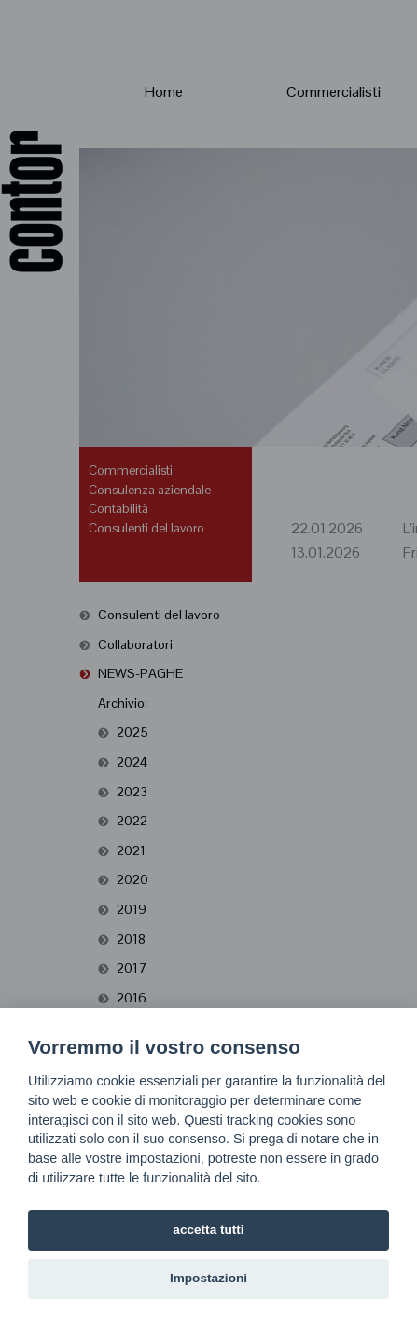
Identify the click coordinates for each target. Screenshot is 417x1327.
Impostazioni (208, 1278)
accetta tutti (208, 1230)
